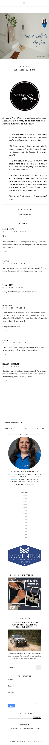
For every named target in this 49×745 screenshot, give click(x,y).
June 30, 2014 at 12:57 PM (14, 343)
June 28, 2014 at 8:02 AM (14, 232)
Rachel (5, 340)
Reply (5, 252)
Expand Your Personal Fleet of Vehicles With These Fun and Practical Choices (24, 624)
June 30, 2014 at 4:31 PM (13, 366)
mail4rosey (7, 305)
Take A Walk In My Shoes (21, 741)
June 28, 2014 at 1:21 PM (13, 308)
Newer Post (7, 428)
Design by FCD (37, 741)
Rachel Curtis (8, 229)
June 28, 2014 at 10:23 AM (14, 287)
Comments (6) (25, 215)
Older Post (41, 428)
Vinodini (5, 261)
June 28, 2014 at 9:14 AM (13, 263)
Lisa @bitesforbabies (11, 364)
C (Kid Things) (8, 284)
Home (24, 428)
